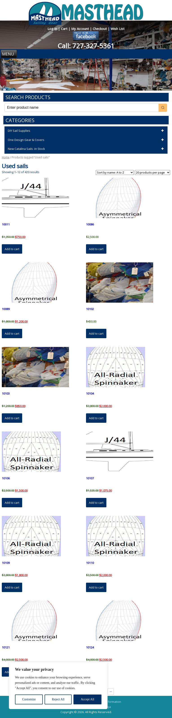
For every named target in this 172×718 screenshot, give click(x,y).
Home (5, 157)
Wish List (118, 28)
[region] (58, 685)
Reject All (58, 699)
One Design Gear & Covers (86, 140)
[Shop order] (115, 172)
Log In (52, 28)
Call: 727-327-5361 (86, 45)
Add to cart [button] (12, 249)
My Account (80, 28)
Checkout (100, 28)
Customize (29, 699)
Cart (64, 28)
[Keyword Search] (82, 108)
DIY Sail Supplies (86, 131)
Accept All (87, 699)
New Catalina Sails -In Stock (86, 149)
